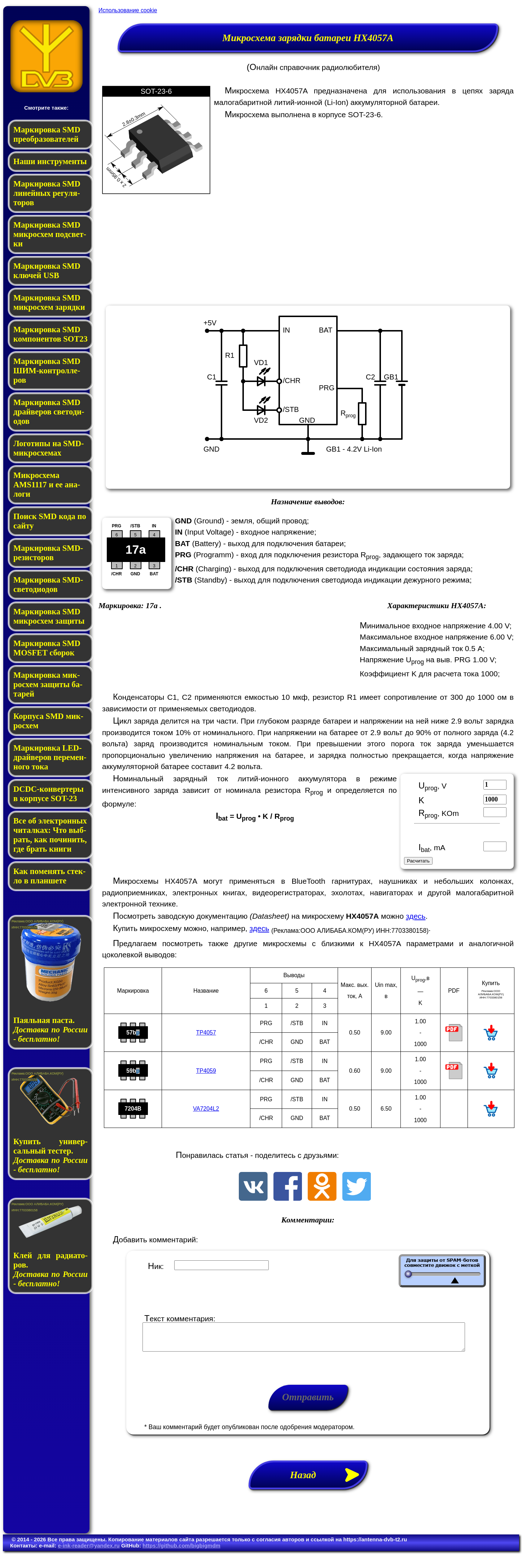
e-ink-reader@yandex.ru (88, 1551)
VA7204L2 (206, 1109)
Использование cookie (127, 10)
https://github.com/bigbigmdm (181, 1551)
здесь (416, 916)
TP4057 (206, 1032)
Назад (328, 1480)
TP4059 (206, 1071)
